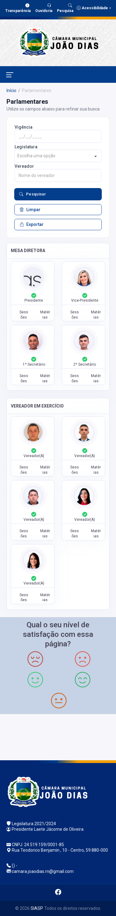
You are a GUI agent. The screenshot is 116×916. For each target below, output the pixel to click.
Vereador (24, 166)
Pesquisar (32, 194)
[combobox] (58, 156)
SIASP (36, 908)
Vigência (23, 127)
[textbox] (58, 156)
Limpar (30, 209)
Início (11, 90)
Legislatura (26, 146)
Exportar (31, 224)
